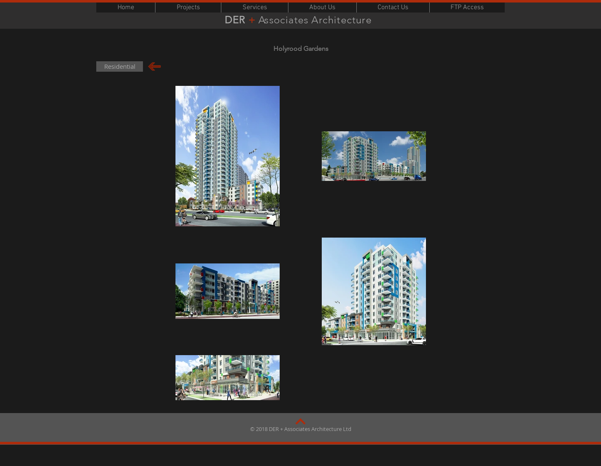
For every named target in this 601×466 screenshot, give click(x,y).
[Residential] (119, 66)
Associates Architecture (316, 20)
